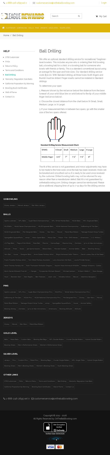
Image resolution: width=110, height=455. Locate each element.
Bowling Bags (46, 360)
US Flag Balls (9, 243)
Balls (6, 339)
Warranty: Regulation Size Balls (18, 79)
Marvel (59, 232)
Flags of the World (24, 243)
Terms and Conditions (14, 70)
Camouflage (55, 243)
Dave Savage (97, 271)
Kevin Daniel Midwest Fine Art (15, 271)
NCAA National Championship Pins (47, 298)
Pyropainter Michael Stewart (49, 271)
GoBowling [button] (22, 28)
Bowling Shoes (9, 345)
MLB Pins (58, 292)
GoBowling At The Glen (89, 226)
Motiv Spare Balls (38, 238)
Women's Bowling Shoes (45, 366)
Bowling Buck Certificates (16, 88)
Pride (15, 249)
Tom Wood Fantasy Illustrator (39, 260)
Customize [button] (10, 28)
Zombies (78, 243)
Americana (84, 238)
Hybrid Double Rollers (93, 339)
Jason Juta (52, 277)
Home (6, 35)
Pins (14, 360)
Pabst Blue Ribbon (71, 232)
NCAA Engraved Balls (12, 232)
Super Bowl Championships (39, 221)
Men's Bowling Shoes (26, 366)
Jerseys (7, 360)
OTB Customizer (12, 57)
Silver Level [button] (65, 28)
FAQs (7, 61)
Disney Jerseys (9, 205)
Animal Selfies (74, 249)
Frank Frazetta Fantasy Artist (15, 260)
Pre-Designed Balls (30, 232)
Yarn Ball (7, 254)
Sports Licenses (10, 221)
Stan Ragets (28, 277)
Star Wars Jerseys (38, 205)
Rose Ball (36, 243)
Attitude (7, 249)
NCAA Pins (28, 298)
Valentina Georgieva (88, 277)
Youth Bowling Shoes (65, 366)
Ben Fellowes (40, 277)
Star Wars (50, 232)
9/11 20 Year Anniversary (37, 309)
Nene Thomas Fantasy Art (13, 266)
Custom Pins (23, 360)
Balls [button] (31, 28)
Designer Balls (26, 254)
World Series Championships (25, 226)
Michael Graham (69, 271)
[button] (3, 28)
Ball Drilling (10, 75)
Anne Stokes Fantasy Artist (43, 254)
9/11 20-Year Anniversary (93, 243)
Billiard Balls (47, 249)
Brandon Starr (16, 277)
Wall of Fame (11, 92)
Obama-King (67, 243)
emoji (27, 238)
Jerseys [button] (43, 28)
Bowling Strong (94, 249)
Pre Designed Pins (70, 298)
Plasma (45, 243)
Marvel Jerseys (23, 205)
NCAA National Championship (67, 226)
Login (104, 3)
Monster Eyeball (60, 249)
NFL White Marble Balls (60, 221)
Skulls (22, 249)
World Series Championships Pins (77, 292)
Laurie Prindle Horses (82, 260)
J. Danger (33, 271)
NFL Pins (22, 292)
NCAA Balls (76, 221)
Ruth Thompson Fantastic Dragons (39, 266)
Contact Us (9, 97)
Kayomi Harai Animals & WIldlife (67, 266)
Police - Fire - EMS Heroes (68, 238)
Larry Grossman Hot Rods (62, 260)
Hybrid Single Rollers (95, 360)
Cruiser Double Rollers (74, 339)
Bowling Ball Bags (40, 339)
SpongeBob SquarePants (13, 238)
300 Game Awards (33, 249)
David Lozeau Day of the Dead (92, 254)
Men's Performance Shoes (27, 345)
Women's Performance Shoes (51, 345)
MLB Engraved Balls (45, 226)
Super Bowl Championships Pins (40, 292)
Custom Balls (26, 339)
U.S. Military (95, 238)
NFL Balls (22, 221)
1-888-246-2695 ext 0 (16, 398)
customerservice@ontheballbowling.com (54, 398)
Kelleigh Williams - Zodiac (91, 266)
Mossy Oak (52, 238)
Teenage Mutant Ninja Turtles (92, 232)
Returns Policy (11, 66)
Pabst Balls (14, 339)
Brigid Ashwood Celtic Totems (67, 254)
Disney (42, 232)
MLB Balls (8, 226)
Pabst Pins (34, 360)
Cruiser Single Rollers (61, 360)
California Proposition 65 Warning (19, 83)
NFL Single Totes (78, 360)
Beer (83, 249)
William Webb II (84, 271)
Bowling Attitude (65, 309)
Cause (15, 254)
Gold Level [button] (53, 28)
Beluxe (75, 277)
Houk (6, 277)
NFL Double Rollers (56, 339)
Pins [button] (37, 28)
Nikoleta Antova (64, 277)
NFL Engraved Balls (90, 221)
